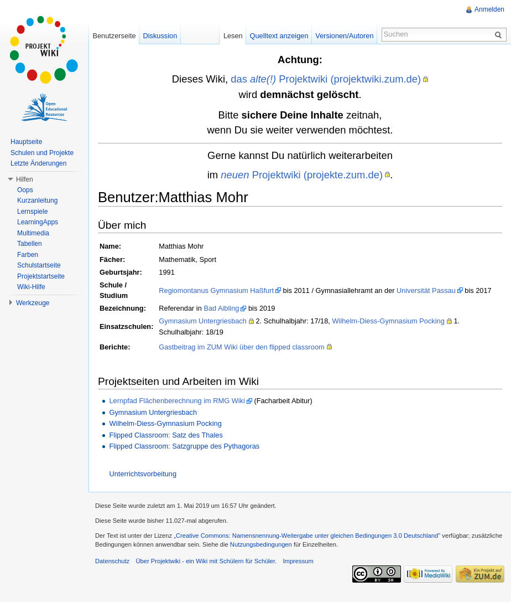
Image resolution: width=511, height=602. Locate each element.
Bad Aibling (221, 308)
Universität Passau (426, 290)
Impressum (298, 561)
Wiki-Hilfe (31, 287)
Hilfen (24, 179)
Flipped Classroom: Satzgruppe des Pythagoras (184, 446)
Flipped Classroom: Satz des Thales (165, 435)
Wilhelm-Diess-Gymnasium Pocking (388, 321)
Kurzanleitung (37, 200)
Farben (27, 255)
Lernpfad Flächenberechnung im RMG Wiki (176, 401)
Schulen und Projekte (42, 153)
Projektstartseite (41, 276)
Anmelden (489, 9)
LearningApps (37, 222)
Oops (25, 190)
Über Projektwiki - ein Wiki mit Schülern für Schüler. (206, 561)
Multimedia (33, 233)
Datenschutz (112, 561)
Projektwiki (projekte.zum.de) (302, 175)
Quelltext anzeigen (279, 36)
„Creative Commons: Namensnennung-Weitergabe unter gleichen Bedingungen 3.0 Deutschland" (307, 535)
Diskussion (160, 36)
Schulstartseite (39, 265)
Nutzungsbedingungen (261, 544)
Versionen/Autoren (344, 36)
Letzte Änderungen (38, 163)
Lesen (233, 36)
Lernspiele (32, 211)
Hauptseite (26, 142)
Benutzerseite (113, 36)
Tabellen (29, 244)
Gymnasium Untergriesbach (203, 321)
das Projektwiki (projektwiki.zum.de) (326, 79)
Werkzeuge (32, 303)
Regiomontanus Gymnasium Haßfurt (216, 290)
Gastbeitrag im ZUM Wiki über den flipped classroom (241, 347)
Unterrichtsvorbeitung (142, 474)
